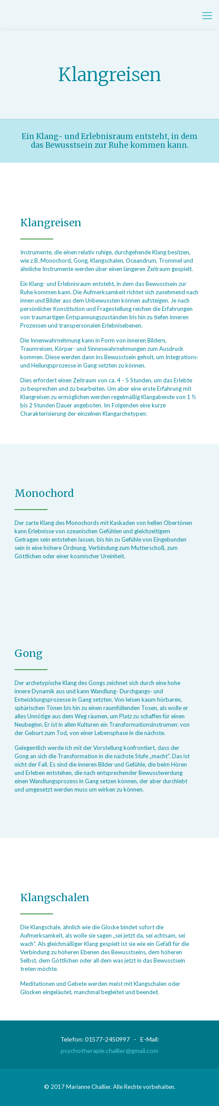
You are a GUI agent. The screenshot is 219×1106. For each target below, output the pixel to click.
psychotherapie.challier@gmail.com (109, 1050)
